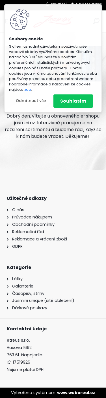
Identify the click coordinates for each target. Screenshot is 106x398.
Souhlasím (73, 101)
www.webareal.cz (76, 392)
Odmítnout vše (31, 100)
